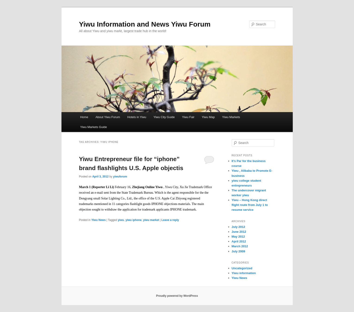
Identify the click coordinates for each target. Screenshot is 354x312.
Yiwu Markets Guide (93, 127)
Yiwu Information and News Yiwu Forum (145, 24)
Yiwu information (244, 273)
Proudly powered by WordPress (177, 295)
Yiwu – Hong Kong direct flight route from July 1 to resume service (250, 204)
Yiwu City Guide (164, 117)
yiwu (121, 220)
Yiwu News (98, 220)
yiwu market (151, 220)
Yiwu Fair (188, 117)
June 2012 (239, 231)
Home (84, 117)
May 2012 (238, 236)
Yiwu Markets (231, 117)
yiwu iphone (134, 220)
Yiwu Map (208, 117)
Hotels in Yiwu (136, 117)
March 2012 (240, 246)
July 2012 (238, 227)
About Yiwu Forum (107, 117)
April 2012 (239, 241)
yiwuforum (120, 176)
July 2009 (238, 251)
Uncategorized (242, 268)
